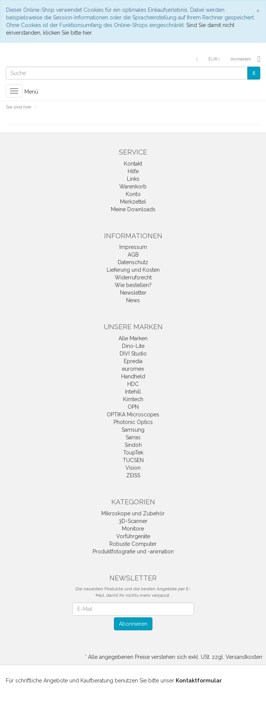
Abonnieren (133, 624)
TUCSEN (133, 460)
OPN (133, 407)
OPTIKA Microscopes (133, 414)
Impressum (133, 247)
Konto (133, 194)
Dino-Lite (133, 346)
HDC (133, 384)
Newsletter (133, 293)
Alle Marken (133, 338)
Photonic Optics (133, 422)
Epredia (133, 361)
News (133, 300)
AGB (133, 255)
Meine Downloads (133, 209)
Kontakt (133, 164)
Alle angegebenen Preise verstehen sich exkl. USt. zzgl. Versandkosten (175, 657)
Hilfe (133, 171)
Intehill (133, 392)
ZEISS (133, 475)
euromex (133, 369)
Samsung (133, 430)
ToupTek (133, 453)
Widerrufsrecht (133, 277)
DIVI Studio (133, 354)
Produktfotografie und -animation (133, 551)
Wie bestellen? (133, 285)
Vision (133, 468)
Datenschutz (133, 262)
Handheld (133, 376)
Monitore (133, 529)
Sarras (133, 437)
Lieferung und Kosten (133, 270)
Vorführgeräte (133, 536)
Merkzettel (133, 202)
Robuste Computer (133, 544)
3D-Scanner (133, 521)
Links (133, 179)
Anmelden (241, 59)
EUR (214, 59)
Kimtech (133, 399)
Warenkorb (133, 186)
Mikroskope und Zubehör (133, 513)
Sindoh (133, 445)
